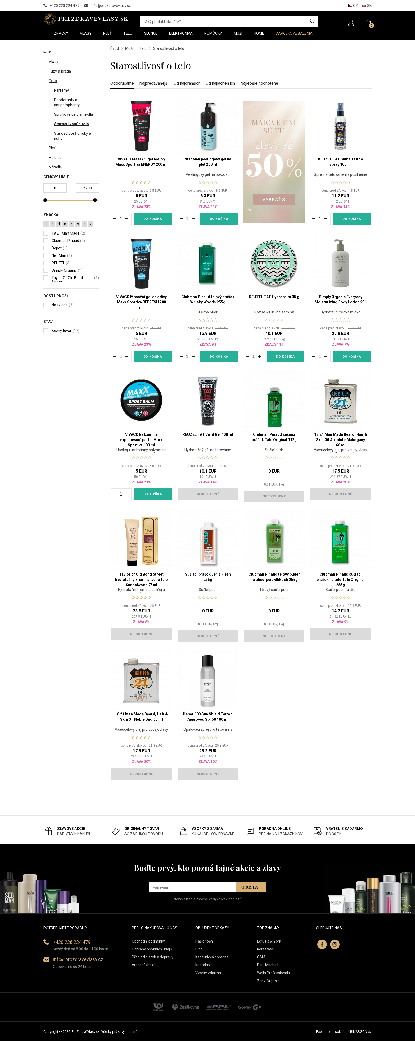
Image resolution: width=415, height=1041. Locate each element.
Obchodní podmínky (148, 941)
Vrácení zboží (143, 965)
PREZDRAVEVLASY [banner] (86, 19)
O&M (261, 957)
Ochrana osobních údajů (152, 949)
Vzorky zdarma (208, 973)
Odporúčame (122, 83)
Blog (199, 949)
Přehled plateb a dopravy (152, 957)
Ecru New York (269, 941)
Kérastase (265, 949)
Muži (129, 48)
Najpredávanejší (153, 83)
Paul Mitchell (267, 965)
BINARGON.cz (361, 1032)
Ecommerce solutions (332, 1032)
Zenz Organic (268, 981)
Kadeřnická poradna (212, 957)
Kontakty (202, 965)
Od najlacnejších (220, 83)
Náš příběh (204, 941)
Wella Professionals (273, 973)
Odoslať (250, 887)
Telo (143, 48)
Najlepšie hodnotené (259, 83)
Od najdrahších (187, 83)
